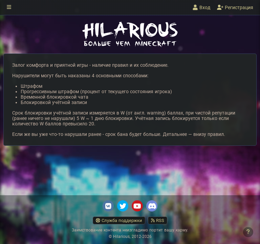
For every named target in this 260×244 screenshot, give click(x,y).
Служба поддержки (119, 220)
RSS (157, 220)
